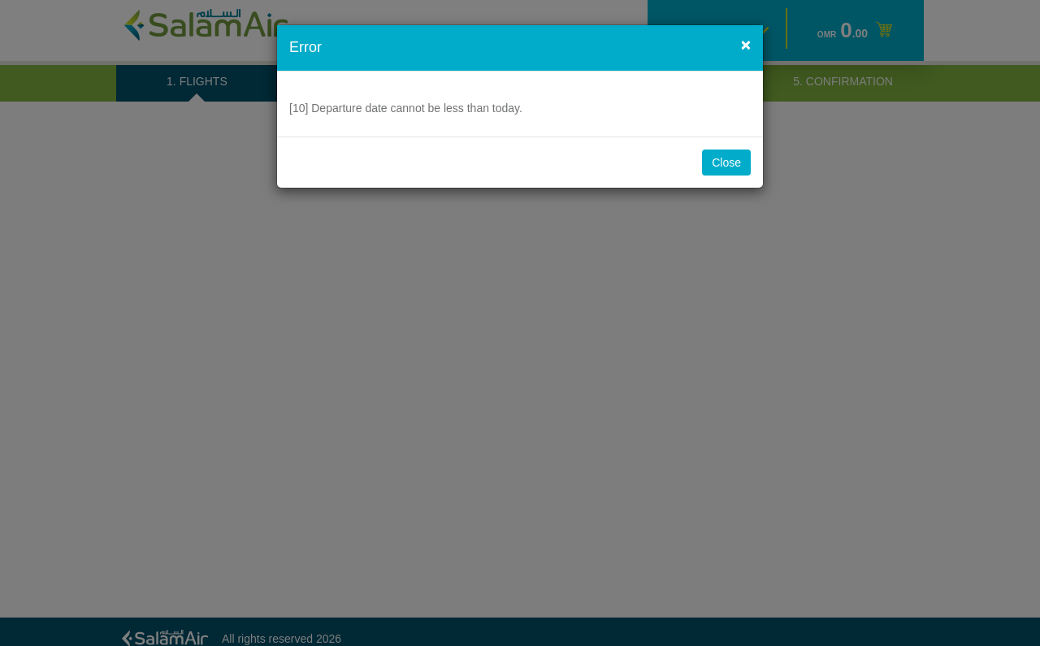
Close (726, 162)
